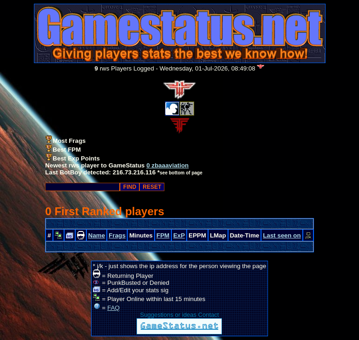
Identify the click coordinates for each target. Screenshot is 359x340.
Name (96, 235)
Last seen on (281, 235)
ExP (179, 235)
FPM (163, 235)
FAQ (113, 307)
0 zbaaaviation (167, 165)
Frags (117, 235)
